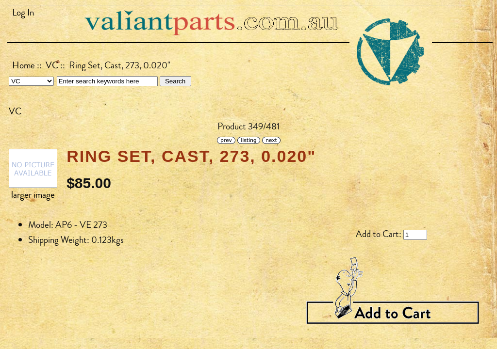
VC (52, 65)
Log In (23, 12)
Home (23, 65)
